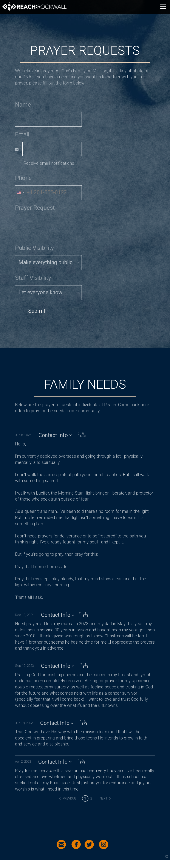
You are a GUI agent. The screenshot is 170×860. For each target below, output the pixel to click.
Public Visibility (34, 247)
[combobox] (20, 193)
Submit (36, 311)
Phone (23, 177)
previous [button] (70, 798)
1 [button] (85, 798)
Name (23, 104)
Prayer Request (35, 207)
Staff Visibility (33, 277)
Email (22, 134)
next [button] (103, 798)
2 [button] (91, 798)
